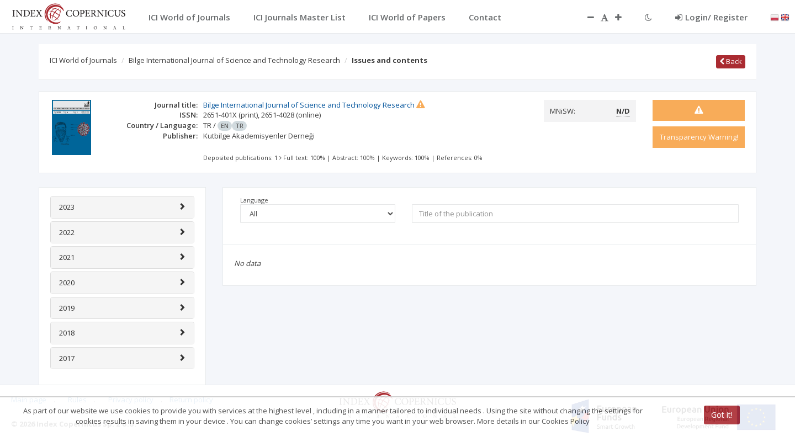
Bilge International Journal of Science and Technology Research (234, 60)
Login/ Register (711, 17)
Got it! (722, 414)
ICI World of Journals (83, 60)
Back (730, 61)
